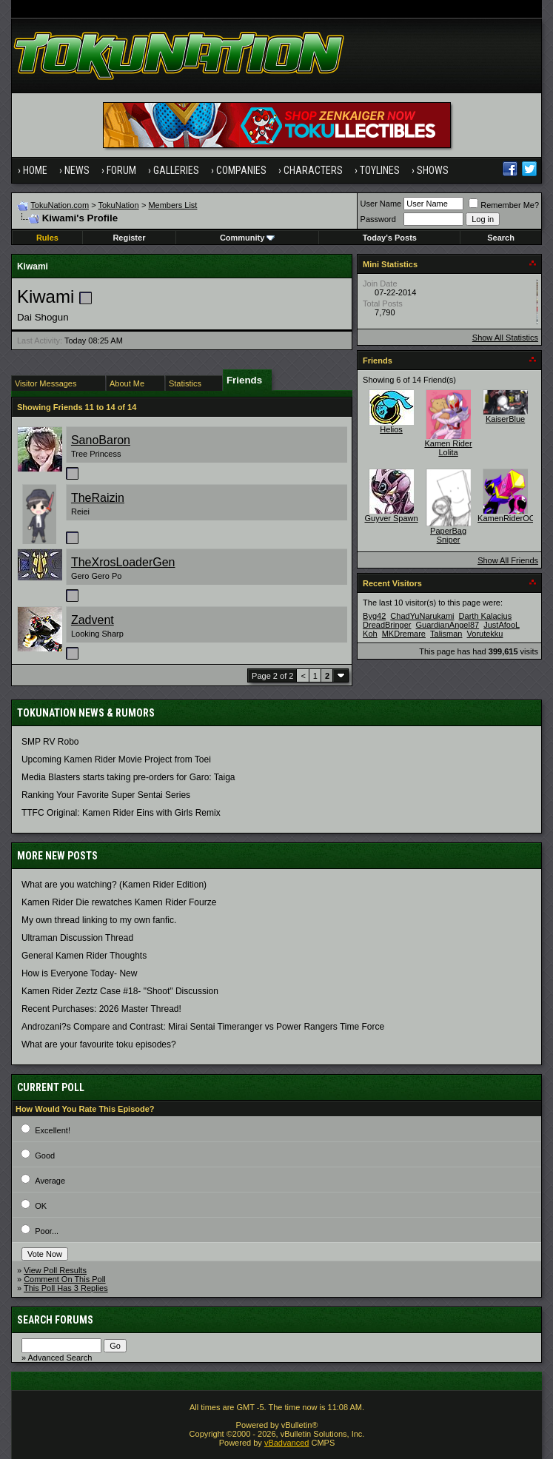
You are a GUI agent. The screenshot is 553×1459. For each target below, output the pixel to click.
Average (50, 1180)
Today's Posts (390, 237)
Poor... (46, 1231)
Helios (391, 429)
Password (378, 219)
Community (247, 237)
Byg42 (374, 615)
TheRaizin (97, 498)
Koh (370, 633)
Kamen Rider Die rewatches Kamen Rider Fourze (118, 902)
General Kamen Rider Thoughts (84, 955)
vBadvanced (286, 1442)
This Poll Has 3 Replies (66, 1288)
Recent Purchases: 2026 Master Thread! (101, 1009)
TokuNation (118, 205)
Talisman (446, 633)
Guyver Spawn (391, 518)
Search (501, 237)
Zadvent (92, 620)
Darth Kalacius (485, 615)
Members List (172, 205)
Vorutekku (485, 633)
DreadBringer (387, 624)
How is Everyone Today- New (79, 973)
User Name (381, 203)
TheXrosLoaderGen (123, 562)
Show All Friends (507, 560)
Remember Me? (504, 205)
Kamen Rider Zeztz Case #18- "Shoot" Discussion (119, 991)
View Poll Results (55, 1270)
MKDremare (404, 633)
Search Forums (55, 1320)
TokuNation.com (59, 205)
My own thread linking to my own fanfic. (98, 920)
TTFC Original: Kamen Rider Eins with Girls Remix (121, 813)
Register (129, 237)
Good (45, 1155)
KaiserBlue (505, 419)
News (77, 170)
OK (41, 1205)
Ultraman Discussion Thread (77, 938)
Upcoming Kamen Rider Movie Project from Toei (116, 759)
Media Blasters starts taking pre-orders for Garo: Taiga (128, 777)
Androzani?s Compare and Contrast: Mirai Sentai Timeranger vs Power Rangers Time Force (202, 1027)
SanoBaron (100, 440)
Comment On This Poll (64, 1279)
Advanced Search (60, 1357)
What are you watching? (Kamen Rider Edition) (114, 884)
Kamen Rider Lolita (448, 448)
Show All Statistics (505, 337)
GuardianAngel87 (448, 624)
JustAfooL (501, 624)
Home (35, 170)
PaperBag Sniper (448, 535)
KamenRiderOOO (509, 518)
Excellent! (52, 1130)
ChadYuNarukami (422, 615)
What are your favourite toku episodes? (98, 1044)
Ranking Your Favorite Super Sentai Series (105, 795)
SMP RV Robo (50, 742)
